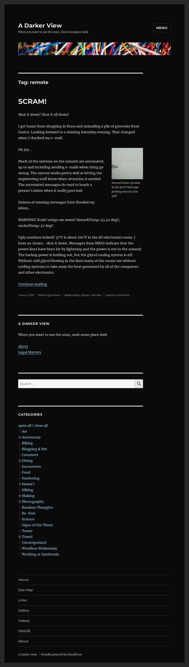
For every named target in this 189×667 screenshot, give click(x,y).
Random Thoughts (37, 507)
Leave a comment (117, 295)
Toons (27, 531)
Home (23, 580)
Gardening (31, 478)
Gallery (23, 610)
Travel (27, 537)
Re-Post (29, 513)
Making (28, 496)
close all (41, 425)
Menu (162, 28)
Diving (27, 461)
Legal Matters (29, 352)
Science (28, 519)
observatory (72, 295)
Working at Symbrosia (40, 554)
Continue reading (32, 284)
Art (24, 431)
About (23, 346)
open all (24, 425)
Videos (23, 621)
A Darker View (40, 25)
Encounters (31, 466)
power (85, 295)
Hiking (27, 490)
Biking (27, 443)
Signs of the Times (37, 525)
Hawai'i (28, 484)
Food (26, 472)
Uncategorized (34, 542)
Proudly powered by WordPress (61, 654)
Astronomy (31, 437)
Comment (30, 455)
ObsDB (24, 631)
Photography (33, 501)
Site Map (25, 590)
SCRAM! (32, 101)
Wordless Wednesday (39, 548)
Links (22, 600)
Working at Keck (49, 295)
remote (96, 295)
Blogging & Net (34, 449)
